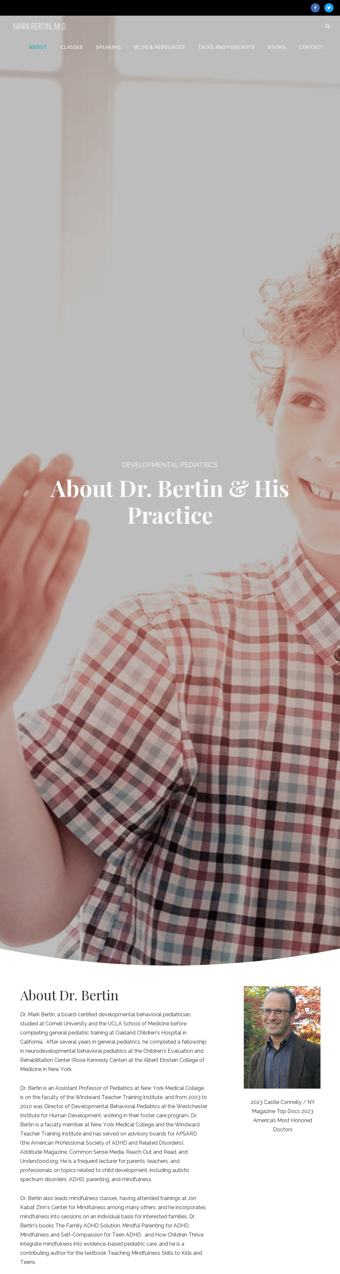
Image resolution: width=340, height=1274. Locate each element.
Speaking (108, 47)
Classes (71, 47)
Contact (311, 47)
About (38, 47)
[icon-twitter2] (328, 7)
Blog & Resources (159, 47)
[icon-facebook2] (317, 7)
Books (277, 47)
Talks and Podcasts (226, 47)
